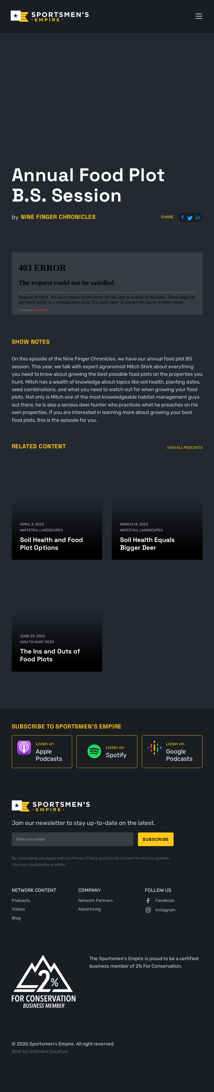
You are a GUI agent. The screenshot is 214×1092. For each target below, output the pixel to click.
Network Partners (95, 900)
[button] (197, 16)
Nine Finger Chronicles (58, 217)
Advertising (89, 909)
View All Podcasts (185, 447)
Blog (16, 918)
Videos (18, 909)
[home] (50, 16)
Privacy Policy (85, 858)
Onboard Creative (48, 1051)
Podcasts (21, 900)
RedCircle (41, 310)
